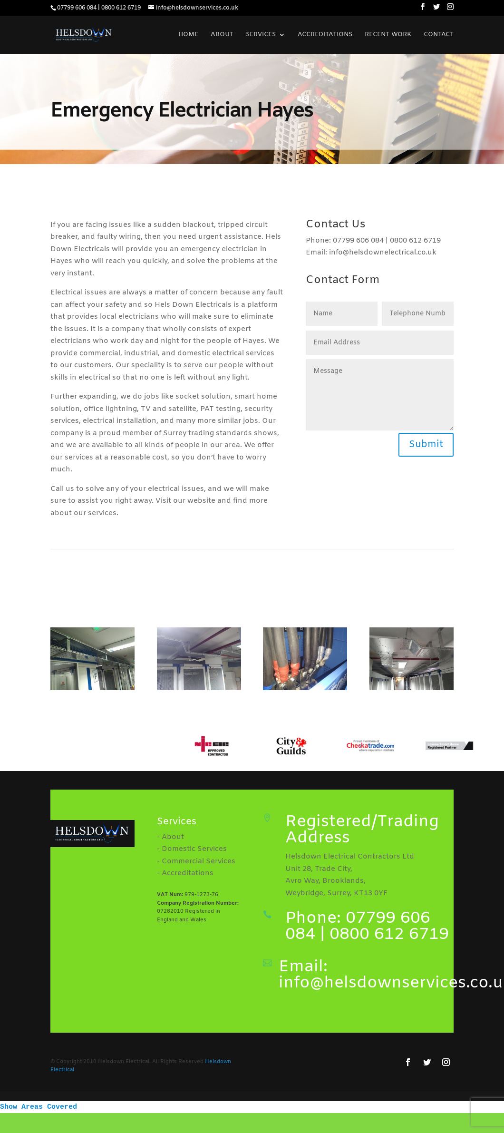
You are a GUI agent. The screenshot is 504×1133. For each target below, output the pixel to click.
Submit (426, 444)
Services (261, 35)
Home (188, 35)
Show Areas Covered (38, 1107)
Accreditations (325, 35)
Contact (439, 35)
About (222, 35)
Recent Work (388, 35)
